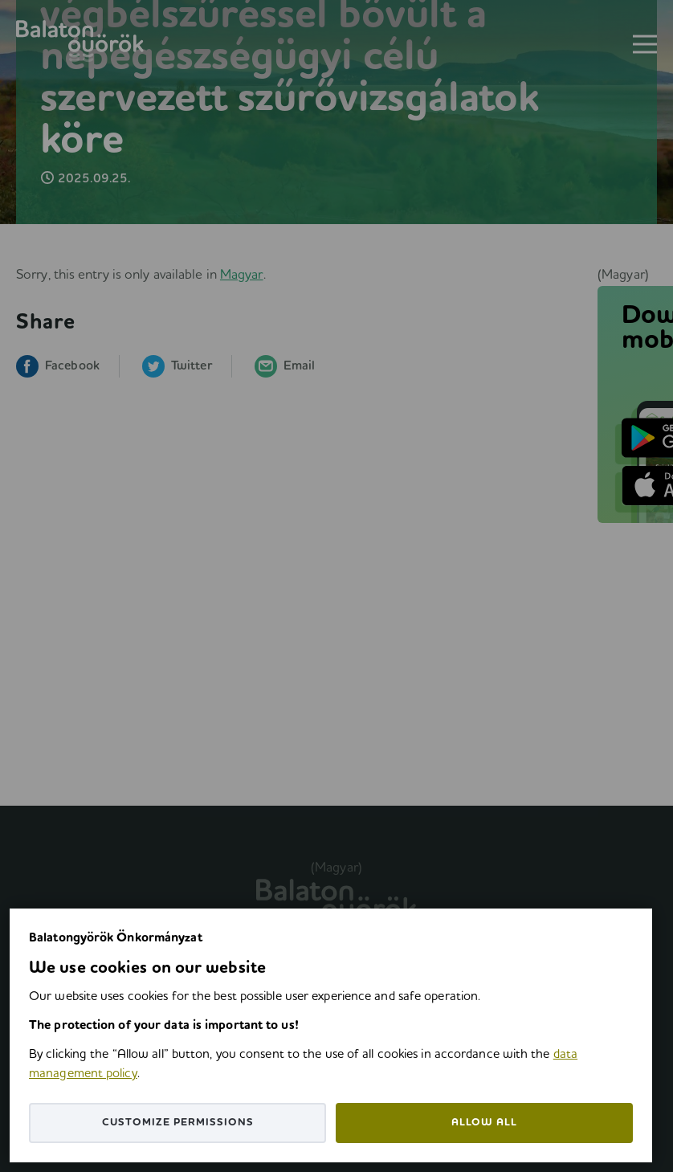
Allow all (484, 1122)
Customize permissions (178, 1122)
